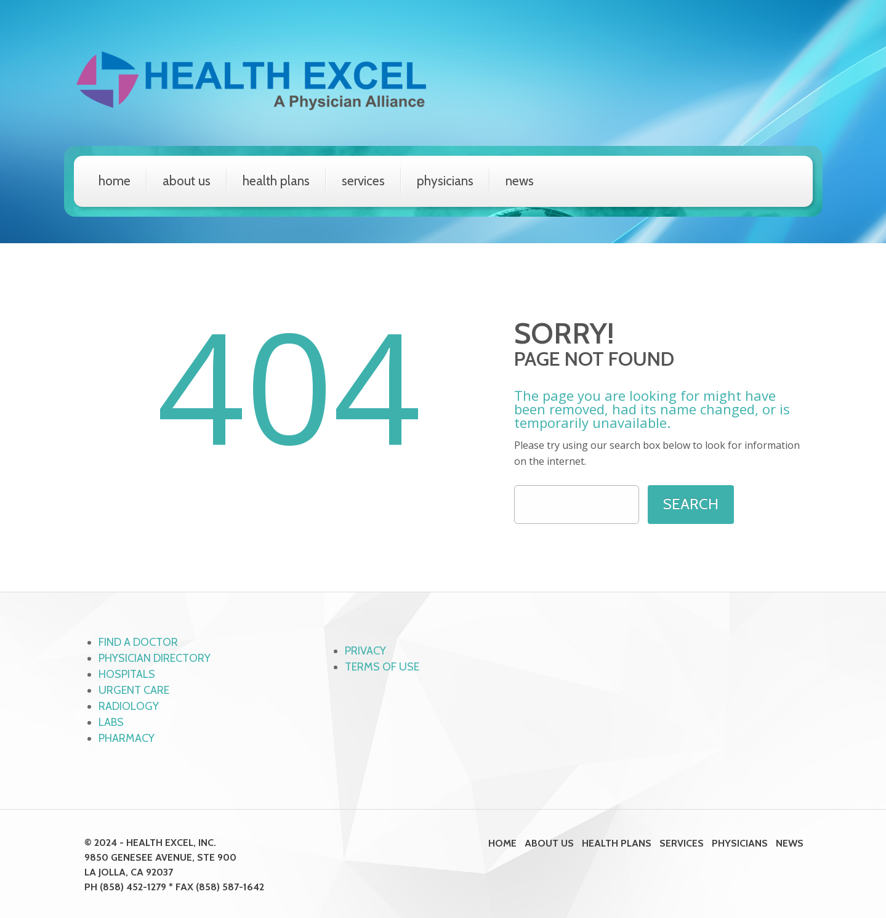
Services (363, 180)
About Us (187, 180)
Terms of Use (382, 667)
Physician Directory (155, 658)
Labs (111, 722)
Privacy (365, 651)
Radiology (129, 706)
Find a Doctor (138, 642)
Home (115, 180)
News (519, 180)
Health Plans (276, 180)
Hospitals (127, 674)
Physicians (445, 180)
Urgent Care (134, 690)
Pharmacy (127, 738)
